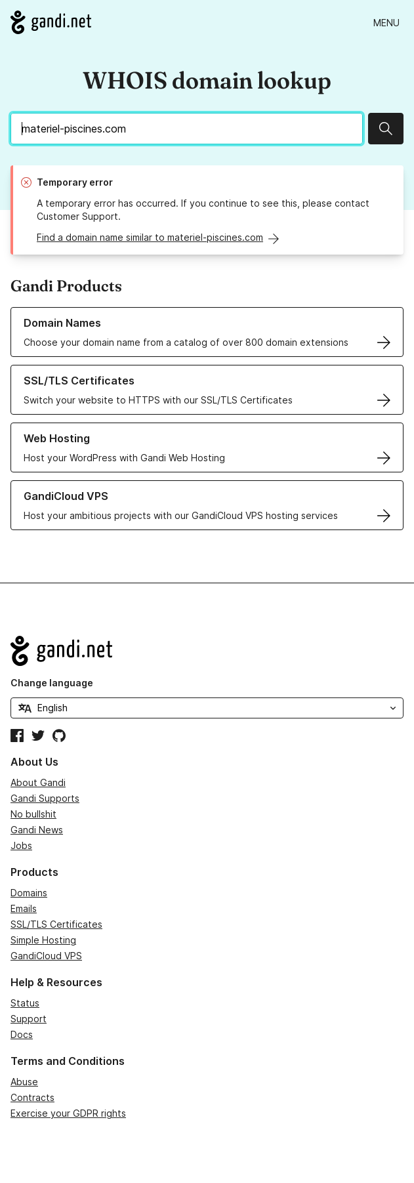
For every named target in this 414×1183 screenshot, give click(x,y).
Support (28, 1018)
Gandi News (36, 829)
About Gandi (38, 782)
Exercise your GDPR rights (68, 1113)
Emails (23, 908)
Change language (51, 682)
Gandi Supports (44, 798)
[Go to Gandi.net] (50, 22)
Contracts (32, 1097)
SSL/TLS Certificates (56, 924)
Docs (21, 1034)
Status (24, 1002)
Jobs (21, 845)
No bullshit (33, 814)
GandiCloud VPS (46, 955)
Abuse (24, 1081)
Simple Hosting (43, 939)
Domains (28, 892)
